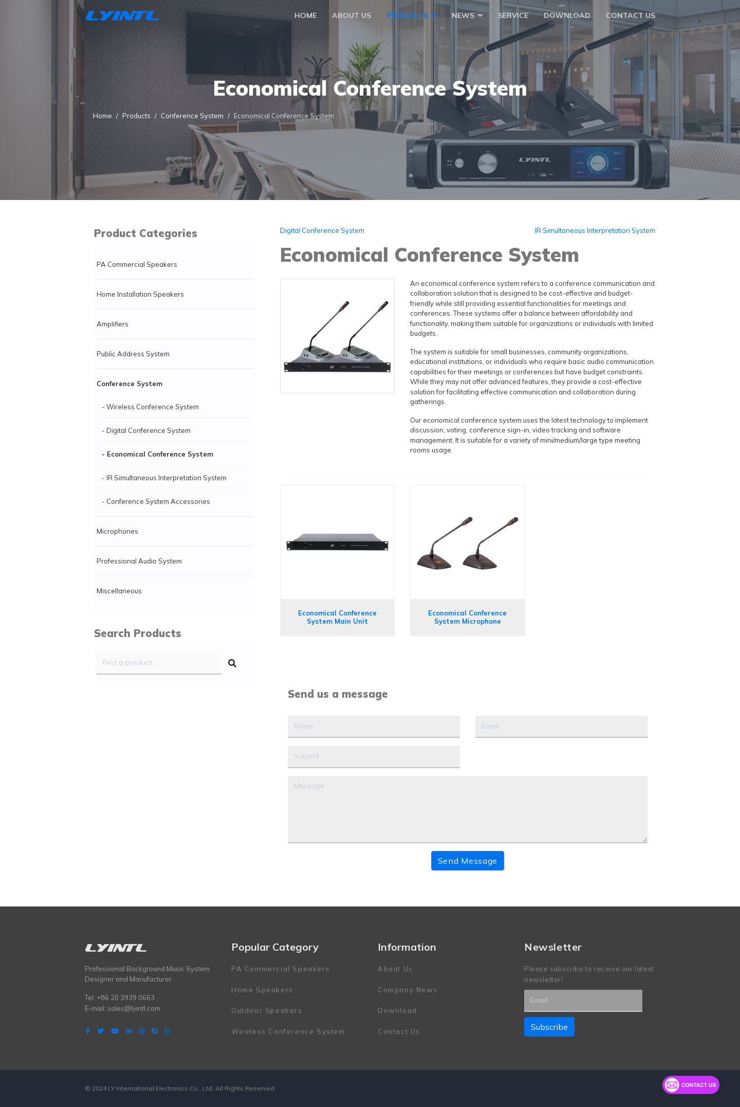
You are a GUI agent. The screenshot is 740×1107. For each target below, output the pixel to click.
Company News (407, 990)
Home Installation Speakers (140, 294)
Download (567, 15)
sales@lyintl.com (133, 1008)
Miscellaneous (119, 591)
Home (305, 15)
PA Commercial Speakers (137, 264)
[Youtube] (115, 1031)
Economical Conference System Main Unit (337, 617)
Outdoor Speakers (267, 1010)
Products (407, 15)
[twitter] (100, 1031)
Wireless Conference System (288, 1031)
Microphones (117, 531)
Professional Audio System (139, 561)
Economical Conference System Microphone (467, 617)
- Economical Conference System (157, 454)
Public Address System (133, 354)
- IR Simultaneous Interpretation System (164, 478)
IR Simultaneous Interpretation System (595, 230)
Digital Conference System (322, 230)
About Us (351, 15)
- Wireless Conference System (150, 407)
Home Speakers (262, 990)
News (463, 15)
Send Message (467, 861)
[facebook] (88, 1031)
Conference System (129, 383)
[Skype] (154, 1031)
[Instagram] (141, 1031)
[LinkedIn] (129, 1031)
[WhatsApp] (167, 1031)
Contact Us (630, 15)
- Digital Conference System (146, 430)
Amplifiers (112, 324)
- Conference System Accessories (156, 501)
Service (513, 15)
